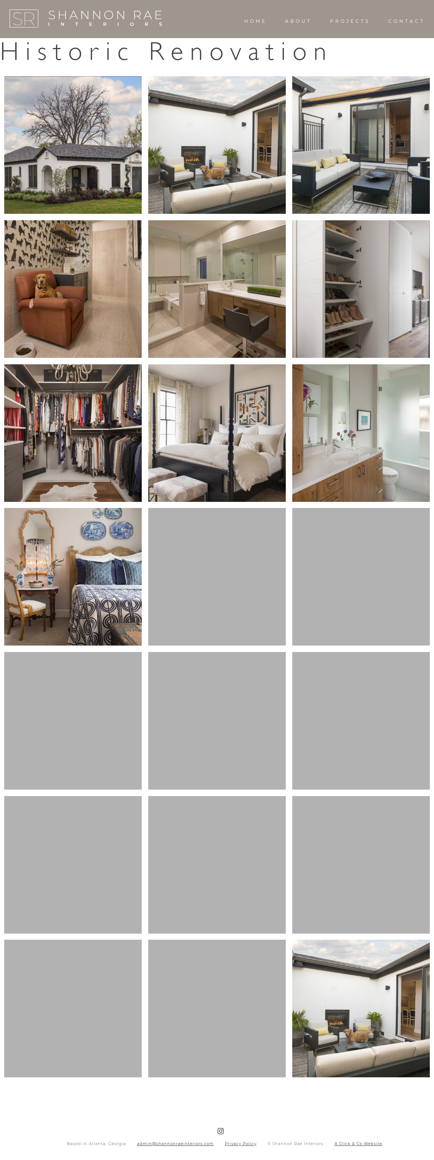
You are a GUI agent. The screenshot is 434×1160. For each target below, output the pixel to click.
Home (255, 21)
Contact (406, 21)
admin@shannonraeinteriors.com (175, 1143)
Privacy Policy (240, 1143)
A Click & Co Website (358, 1143)
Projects (350, 21)
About (298, 21)
